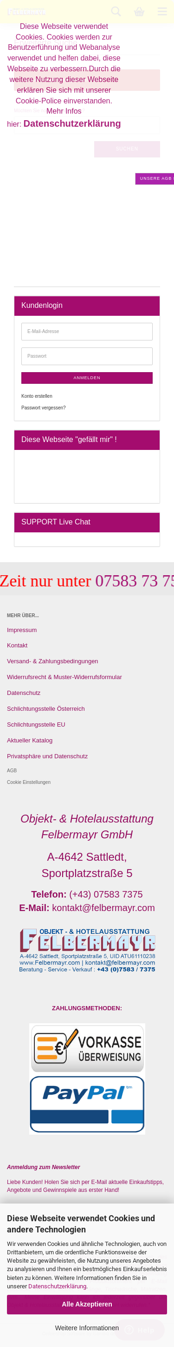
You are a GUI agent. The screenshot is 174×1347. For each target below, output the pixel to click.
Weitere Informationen (87, 1328)
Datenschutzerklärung (57, 1286)
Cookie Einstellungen (29, 782)
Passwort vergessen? (43, 407)
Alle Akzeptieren (87, 1304)
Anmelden (86, 377)
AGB (12, 770)
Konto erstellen (36, 396)
